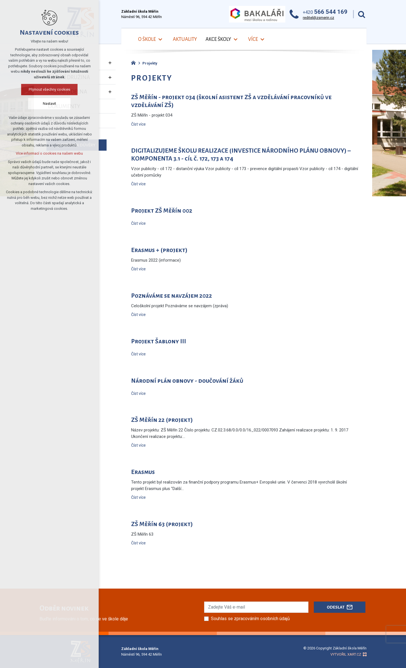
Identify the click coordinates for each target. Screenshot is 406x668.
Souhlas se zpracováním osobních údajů (250, 618)
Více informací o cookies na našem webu (49, 153)
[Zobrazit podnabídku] (160, 39)
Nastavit (49, 103)
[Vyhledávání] (361, 14)
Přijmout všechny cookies (49, 89)
